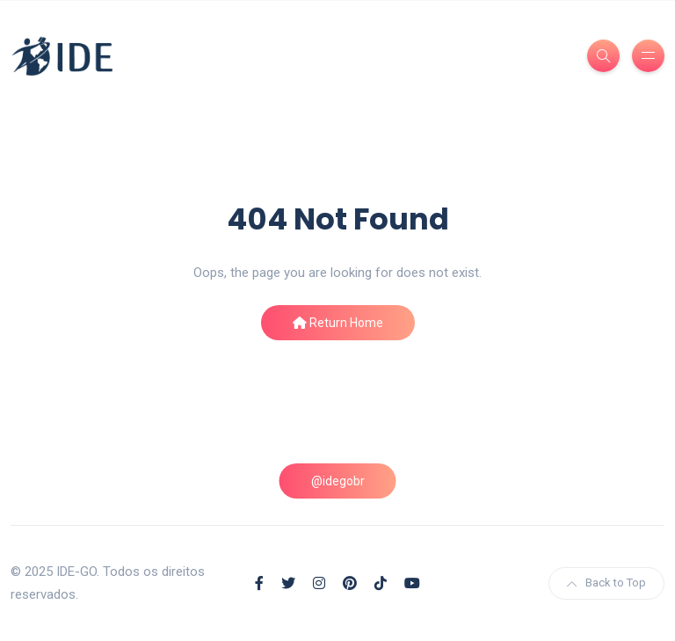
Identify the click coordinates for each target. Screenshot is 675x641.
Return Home (338, 323)
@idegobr (338, 481)
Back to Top (606, 582)
